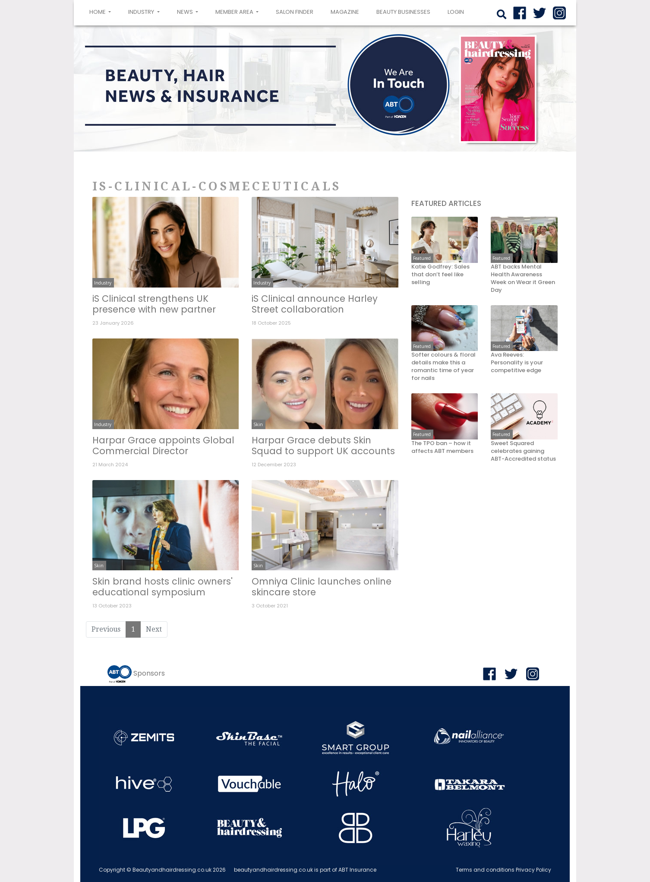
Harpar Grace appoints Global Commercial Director (163, 445)
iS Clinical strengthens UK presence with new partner (154, 304)
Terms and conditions (485, 869)
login (456, 12)
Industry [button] (141, 12)
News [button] (185, 12)
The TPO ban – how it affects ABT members (442, 447)
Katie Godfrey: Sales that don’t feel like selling (440, 274)
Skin (258, 424)
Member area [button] (235, 12)
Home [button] (101, 11)
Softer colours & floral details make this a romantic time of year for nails (443, 366)
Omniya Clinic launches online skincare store (321, 586)
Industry (102, 283)
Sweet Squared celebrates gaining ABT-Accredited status (523, 451)
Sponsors (149, 674)
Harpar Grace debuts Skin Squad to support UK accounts (323, 445)
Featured (422, 258)
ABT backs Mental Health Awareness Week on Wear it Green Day (523, 278)
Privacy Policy (533, 869)
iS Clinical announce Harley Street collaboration (315, 304)
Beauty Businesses (403, 12)
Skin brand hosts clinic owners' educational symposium (162, 586)
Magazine (345, 12)
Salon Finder (294, 12)
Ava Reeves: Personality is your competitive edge (517, 362)
